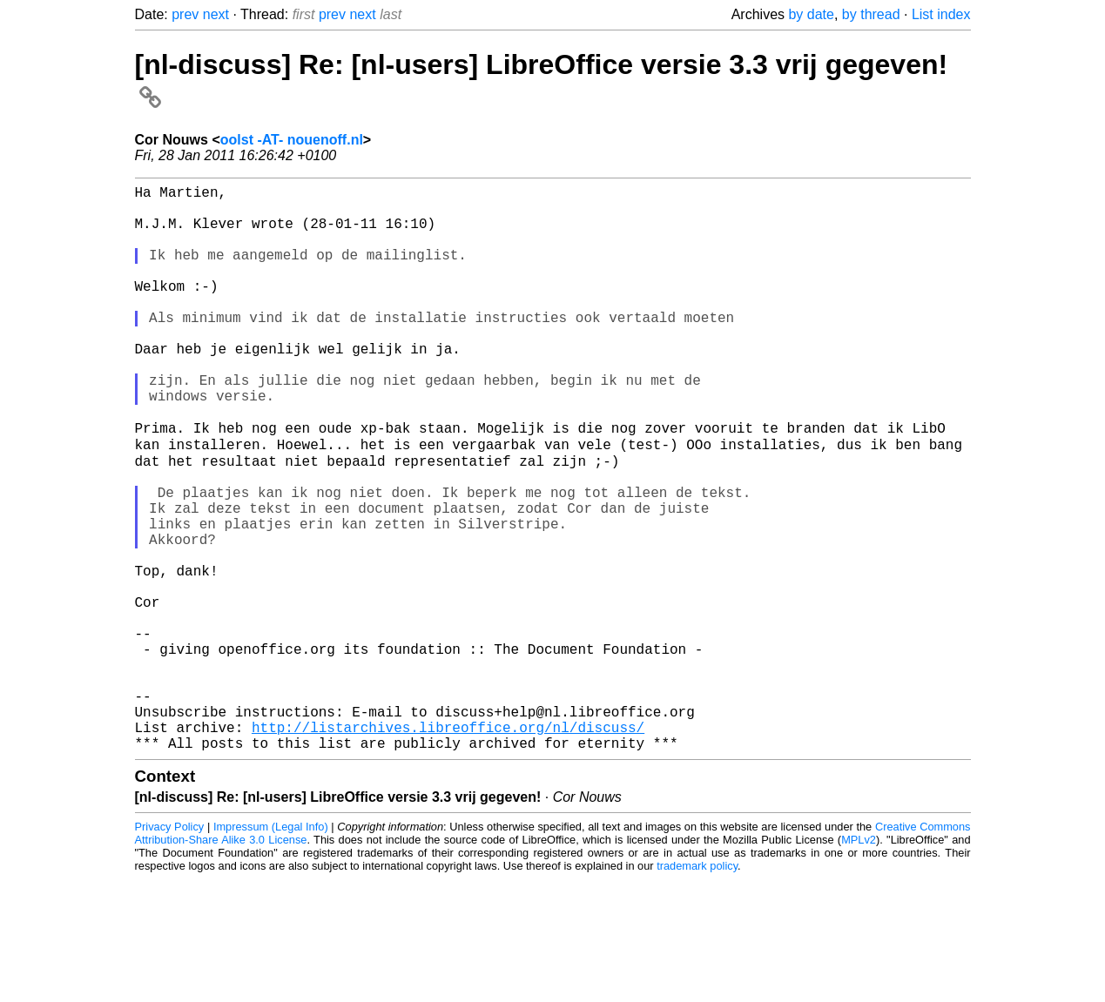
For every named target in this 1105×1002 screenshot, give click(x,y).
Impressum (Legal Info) (270, 949)
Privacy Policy (170, 949)
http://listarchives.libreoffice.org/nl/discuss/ (448, 846)
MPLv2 (858, 962)
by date (810, 14)
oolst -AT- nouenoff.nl (291, 139)
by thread (871, 14)
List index (941, 14)
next (216, 14)
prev (185, 14)
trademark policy (697, 988)
